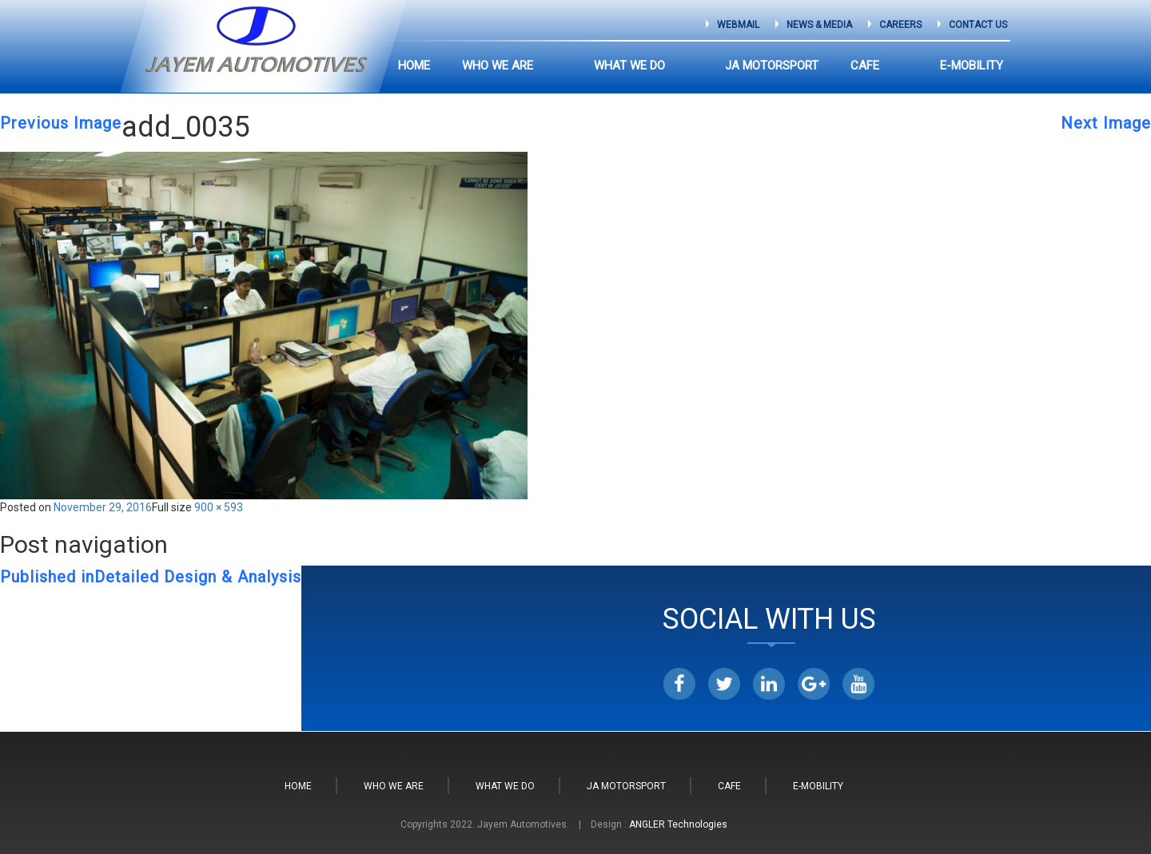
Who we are (583, 65)
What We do (686, 65)
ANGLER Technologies (678, 824)
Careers (900, 24)
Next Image (1106, 123)
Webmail (738, 24)
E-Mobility (971, 65)
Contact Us (978, 24)
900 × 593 (218, 507)
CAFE (893, 65)
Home (500, 65)
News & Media (819, 24)
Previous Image (60, 123)
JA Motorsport (800, 65)
